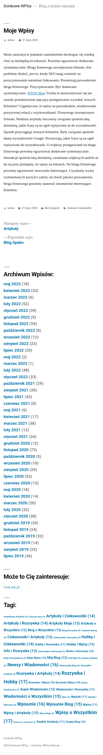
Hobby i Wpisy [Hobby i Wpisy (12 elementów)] (80, 644)
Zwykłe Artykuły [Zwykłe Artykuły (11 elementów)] (50, 722)
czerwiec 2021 (17, 403)
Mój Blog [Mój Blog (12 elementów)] (57, 658)
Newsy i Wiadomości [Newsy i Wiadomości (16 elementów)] (33, 664)
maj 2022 (12, 357)
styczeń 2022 (16, 376)
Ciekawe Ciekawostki (79, 208)
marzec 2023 (15, 297)
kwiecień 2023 (17, 290)
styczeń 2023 (16, 310)
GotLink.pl (11, 587)
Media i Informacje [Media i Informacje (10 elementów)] (80, 651)
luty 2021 (12, 429)
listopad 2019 (16, 529)
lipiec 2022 (14, 350)
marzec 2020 (15, 503)
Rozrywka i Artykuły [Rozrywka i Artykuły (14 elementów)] (38, 673)
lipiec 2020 (14, 476)
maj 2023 (12, 284)
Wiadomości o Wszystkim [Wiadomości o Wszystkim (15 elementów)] (32, 696)
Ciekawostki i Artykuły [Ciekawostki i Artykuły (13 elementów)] (29, 637)
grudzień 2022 (17, 317)
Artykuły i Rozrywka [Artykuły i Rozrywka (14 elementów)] (26, 623)
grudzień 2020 (17, 443)
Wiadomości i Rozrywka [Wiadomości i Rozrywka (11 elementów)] (75, 689)
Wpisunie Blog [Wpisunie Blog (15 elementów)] (64, 704)
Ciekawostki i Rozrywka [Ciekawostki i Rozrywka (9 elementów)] (66, 637)
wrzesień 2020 (17, 463)
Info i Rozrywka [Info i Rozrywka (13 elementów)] (20, 651)
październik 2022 (19, 330)
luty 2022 (12, 370)
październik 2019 (19, 536)
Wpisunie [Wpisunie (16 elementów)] (31, 704)
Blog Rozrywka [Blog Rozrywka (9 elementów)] (71, 630)
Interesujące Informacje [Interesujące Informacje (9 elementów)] (51, 651)
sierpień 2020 (16, 469)
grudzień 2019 (17, 522)
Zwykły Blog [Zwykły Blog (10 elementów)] (76, 721)
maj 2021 (12, 410)
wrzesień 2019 (17, 542)
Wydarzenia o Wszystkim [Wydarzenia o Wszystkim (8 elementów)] (24, 722)
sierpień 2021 (16, 390)
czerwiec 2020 (17, 483)
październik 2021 (19, 383)
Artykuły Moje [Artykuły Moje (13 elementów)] (64, 623)
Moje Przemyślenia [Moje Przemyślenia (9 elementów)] (15, 658)
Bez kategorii (52, 208)
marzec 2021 (15, 423)
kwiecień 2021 (17, 416)
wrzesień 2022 (17, 337)
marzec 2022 (15, 363)
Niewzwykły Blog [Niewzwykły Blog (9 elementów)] (70, 665)
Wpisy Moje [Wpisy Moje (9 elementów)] (46, 713)
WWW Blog (36, 93)
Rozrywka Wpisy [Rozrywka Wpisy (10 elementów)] (68, 682)
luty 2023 (12, 303)
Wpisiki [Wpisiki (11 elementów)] (79, 697)
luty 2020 (12, 509)
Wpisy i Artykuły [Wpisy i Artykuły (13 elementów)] (21, 713)
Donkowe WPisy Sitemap (45, 745)
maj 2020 (12, 489)
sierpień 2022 (16, 343)
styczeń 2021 (16, 436)
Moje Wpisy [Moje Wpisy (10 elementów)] (36, 657)
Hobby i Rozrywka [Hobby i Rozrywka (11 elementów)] (50, 644)
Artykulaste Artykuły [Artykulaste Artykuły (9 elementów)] (16, 616)
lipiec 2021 (14, 396)
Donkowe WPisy (17, 6)
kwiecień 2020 (17, 496)
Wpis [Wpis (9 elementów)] (66, 697)
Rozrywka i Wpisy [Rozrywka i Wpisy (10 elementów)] (41, 682)
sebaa (11, 40)
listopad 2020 (16, 449)
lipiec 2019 (14, 556)
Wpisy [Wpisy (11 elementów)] (90, 704)
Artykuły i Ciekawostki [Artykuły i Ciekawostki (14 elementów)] (70, 616)
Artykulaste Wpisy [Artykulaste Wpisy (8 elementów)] (37, 617)
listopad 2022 (16, 323)
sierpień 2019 (16, 549)
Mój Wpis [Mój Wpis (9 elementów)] (74, 658)
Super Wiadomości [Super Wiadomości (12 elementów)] (37, 689)
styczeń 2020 (16, 516)
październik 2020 (19, 456)
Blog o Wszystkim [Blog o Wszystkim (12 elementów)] (44, 630)
